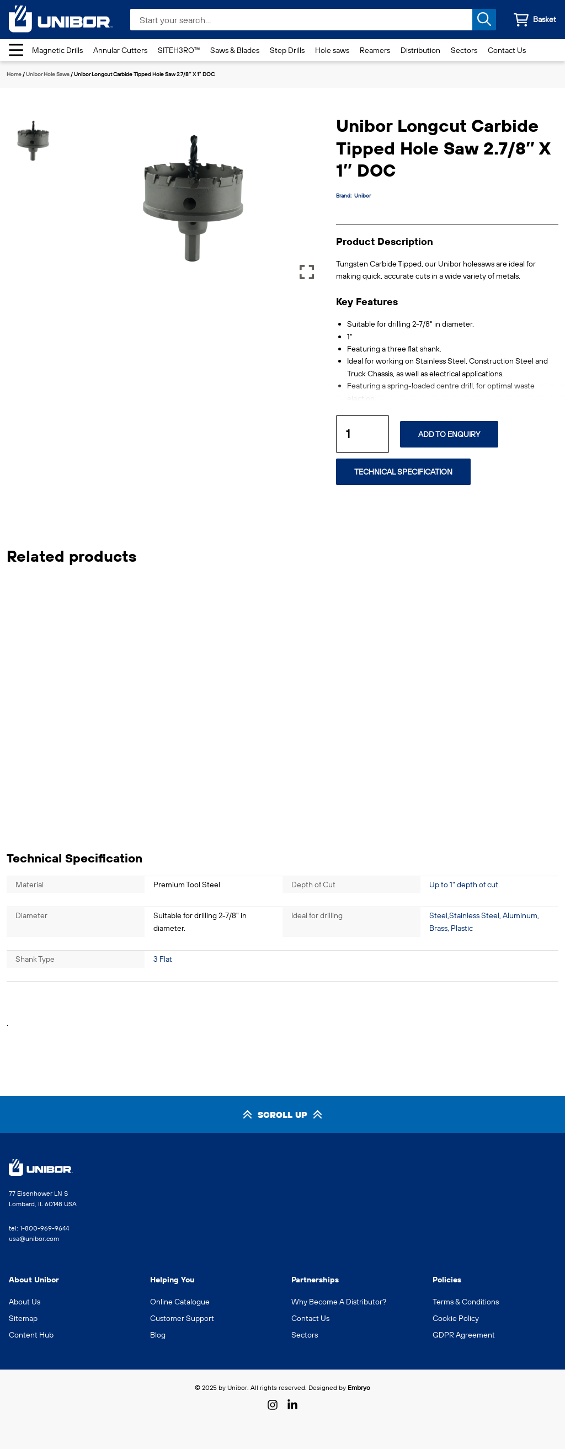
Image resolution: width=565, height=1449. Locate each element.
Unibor (362, 195)
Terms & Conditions (466, 1302)
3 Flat (162, 959)
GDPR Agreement (464, 1335)
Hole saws (332, 50)
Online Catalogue (180, 1302)
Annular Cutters (120, 50)
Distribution (420, 50)
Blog (158, 1335)
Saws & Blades (234, 50)
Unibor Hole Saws (48, 74)
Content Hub (31, 1335)
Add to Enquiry (449, 434)
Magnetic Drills (57, 50)
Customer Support (182, 1318)
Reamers (375, 50)
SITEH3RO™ (179, 50)
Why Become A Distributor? (338, 1302)
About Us (24, 1302)
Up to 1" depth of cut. (464, 884)
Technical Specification (403, 472)
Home (14, 74)
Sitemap (23, 1318)
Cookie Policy (456, 1318)
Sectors (464, 50)
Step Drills (287, 50)
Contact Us (507, 50)
